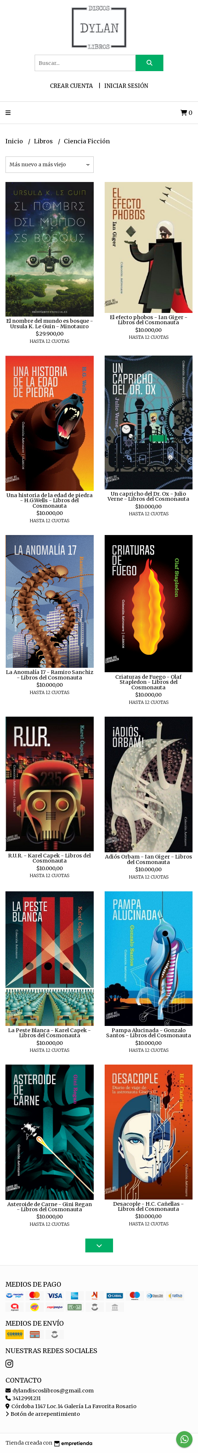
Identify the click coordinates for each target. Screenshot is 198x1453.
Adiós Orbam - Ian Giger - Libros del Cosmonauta (148, 859)
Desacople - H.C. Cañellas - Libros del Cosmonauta (148, 1206)
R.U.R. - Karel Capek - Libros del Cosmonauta (49, 858)
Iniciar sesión (126, 85)
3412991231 (23, 1398)
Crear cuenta (71, 85)
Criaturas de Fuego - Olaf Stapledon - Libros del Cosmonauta (148, 682)
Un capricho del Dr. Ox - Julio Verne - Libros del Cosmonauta (148, 496)
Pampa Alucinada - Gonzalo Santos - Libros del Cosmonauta (148, 1033)
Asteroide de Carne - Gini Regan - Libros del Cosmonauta (49, 1207)
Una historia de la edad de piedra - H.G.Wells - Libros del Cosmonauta (50, 500)
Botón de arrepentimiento (42, 1414)
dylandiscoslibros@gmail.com (49, 1390)
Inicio (14, 141)
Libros (44, 141)
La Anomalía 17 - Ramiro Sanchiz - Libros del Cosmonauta (49, 675)
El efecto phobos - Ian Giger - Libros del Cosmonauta (148, 320)
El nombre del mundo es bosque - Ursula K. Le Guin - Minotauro (49, 323)
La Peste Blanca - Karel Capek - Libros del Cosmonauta (49, 1033)
